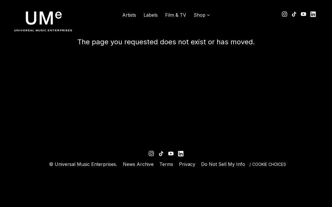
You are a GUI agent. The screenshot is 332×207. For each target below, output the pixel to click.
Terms (166, 164)
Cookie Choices (269, 164)
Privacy (187, 164)
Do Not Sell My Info (223, 164)
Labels (151, 15)
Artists (129, 15)
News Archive (138, 164)
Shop (199, 15)
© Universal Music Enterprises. (83, 164)
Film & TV (175, 15)
